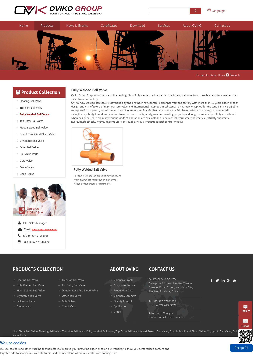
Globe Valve (27, 167)
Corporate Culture (124, 285)
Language (217, 10)
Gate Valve (26, 160)
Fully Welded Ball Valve (34, 114)
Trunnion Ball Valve (31, 107)
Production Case (123, 290)
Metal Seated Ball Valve (34, 127)
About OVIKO (192, 26)
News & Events (77, 26)
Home (23, 26)
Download (137, 26)
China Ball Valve (28, 331)
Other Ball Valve (29, 147)
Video (117, 311)
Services (164, 26)
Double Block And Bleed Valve (37, 134)
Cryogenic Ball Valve (32, 140)
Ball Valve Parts (29, 154)
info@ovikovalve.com (44, 229)
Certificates (109, 26)
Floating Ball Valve (30, 101)
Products (47, 26)
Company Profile (124, 280)
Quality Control (123, 301)
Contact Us (222, 26)
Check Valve (27, 173)
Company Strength (125, 295)
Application (120, 306)
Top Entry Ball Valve (31, 120)
